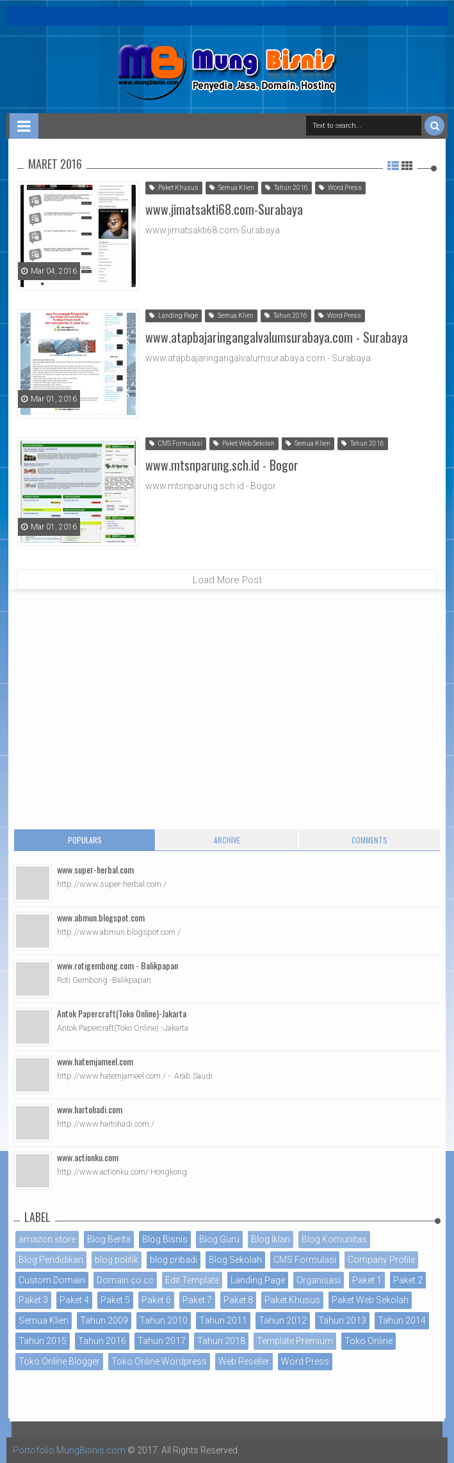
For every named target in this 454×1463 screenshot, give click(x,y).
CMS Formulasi (175, 443)
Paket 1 (367, 1280)
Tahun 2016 (286, 187)
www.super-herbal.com (95, 869)
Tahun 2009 (104, 1320)
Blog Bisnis (165, 1239)
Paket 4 (74, 1300)
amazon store (47, 1239)
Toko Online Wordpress (159, 1361)
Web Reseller (244, 1361)
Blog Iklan (270, 1239)
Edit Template (192, 1280)
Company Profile (381, 1260)
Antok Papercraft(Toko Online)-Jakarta (121, 1013)
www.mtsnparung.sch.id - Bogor (221, 464)
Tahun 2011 (223, 1320)
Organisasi (318, 1280)
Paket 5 (115, 1300)
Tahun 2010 (164, 1320)
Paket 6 (156, 1300)
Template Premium (295, 1341)
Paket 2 (408, 1280)
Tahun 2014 (402, 1320)
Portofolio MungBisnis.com (69, 1450)
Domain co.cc (125, 1280)
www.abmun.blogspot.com (101, 917)
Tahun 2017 (162, 1341)
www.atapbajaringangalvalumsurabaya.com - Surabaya (276, 337)
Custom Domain (52, 1280)
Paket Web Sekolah (244, 443)
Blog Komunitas (334, 1239)
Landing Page (173, 315)
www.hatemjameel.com (95, 1061)
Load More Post (227, 580)
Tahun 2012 (283, 1320)
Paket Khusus (174, 187)
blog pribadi (173, 1260)
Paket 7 (197, 1300)
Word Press (340, 187)
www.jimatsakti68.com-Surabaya (224, 209)
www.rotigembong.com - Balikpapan (117, 965)
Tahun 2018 (221, 1341)
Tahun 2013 (342, 1320)
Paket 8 (238, 1300)
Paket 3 (33, 1300)
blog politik (116, 1260)
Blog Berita (109, 1239)
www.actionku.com (87, 1157)
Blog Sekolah (235, 1260)
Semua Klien (231, 187)
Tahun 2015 (43, 1341)
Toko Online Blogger (59, 1361)
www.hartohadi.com (89, 1109)
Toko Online (369, 1341)
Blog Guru (219, 1239)
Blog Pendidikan (51, 1260)
